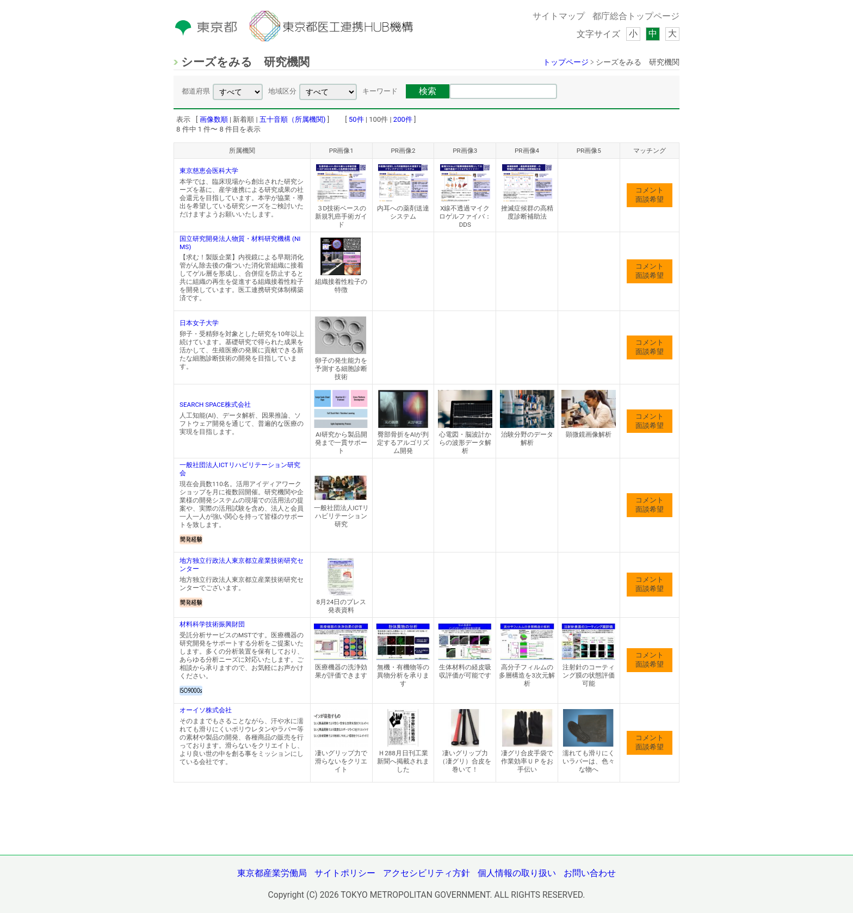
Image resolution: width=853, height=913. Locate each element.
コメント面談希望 (649, 194)
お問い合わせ (590, 873)
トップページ (566, 62)
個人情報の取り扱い (517, 873)
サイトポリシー (344, 873)
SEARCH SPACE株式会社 (215, 404)
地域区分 (282, 91)
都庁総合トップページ (635, 16)
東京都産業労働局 (272, 873)
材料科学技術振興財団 (212, 624)
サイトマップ (559, 16)
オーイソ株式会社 (206, 710)
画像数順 (214, 119)
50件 (356, 119)
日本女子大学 (199, 323)
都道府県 (196, 91)
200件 (402, 119)
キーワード (380, 91)
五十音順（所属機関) (292, 119)
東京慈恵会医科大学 (209, 171)
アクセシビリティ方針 (426, 873)
